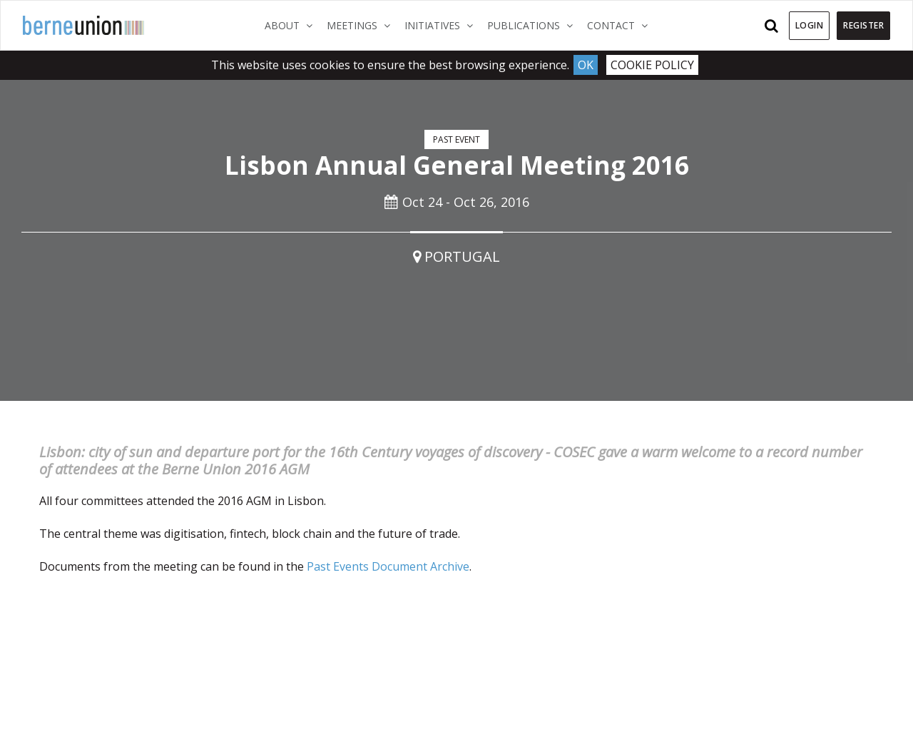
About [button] (292, 25)
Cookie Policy (652, 65)
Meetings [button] (362, 25)
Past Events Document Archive (388, 566)
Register (863, 25)
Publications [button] (533, 25)
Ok (585, 65)
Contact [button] (621, 25)
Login (809, 25)
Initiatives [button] (442, 25)
